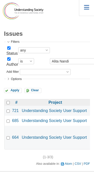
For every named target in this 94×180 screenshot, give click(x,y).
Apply (15, 90)
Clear (35, 90)
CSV (78, 164)
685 (15, 120)
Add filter (12, 72)
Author (12, 64)
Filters (15, 42)
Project (55, 102)
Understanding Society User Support (54, 110)
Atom (68, 164)
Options (16, 79)
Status (12, 53)
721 (15, 110)
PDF (87, 164)
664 (15, 137)
